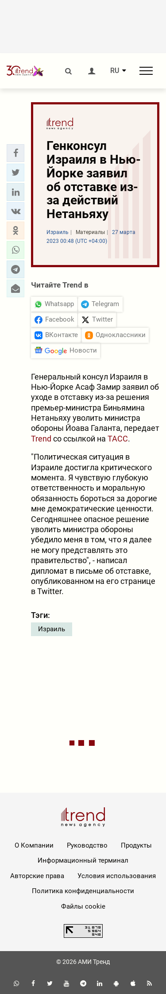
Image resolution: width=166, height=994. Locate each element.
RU (114, 70)
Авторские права (37, 876)
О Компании (34, 845)
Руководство (87, 845)
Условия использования (116, 876)
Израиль (51, 629)
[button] (15, 153)
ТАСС (118, 438)
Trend (41, 438)
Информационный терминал (83, 860)
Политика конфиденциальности (83, 891)
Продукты (136, 845)
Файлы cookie (83, 906)
